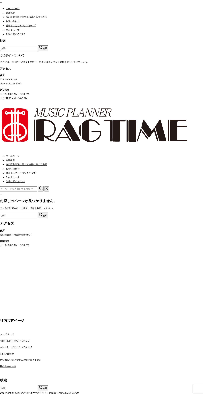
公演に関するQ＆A (15, 34)
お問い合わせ (13, 21)
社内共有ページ (8, 366)
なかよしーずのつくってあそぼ (16, 347)
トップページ (7, 334)
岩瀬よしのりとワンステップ (21, 25)
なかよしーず (13, 30)
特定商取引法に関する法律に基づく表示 (26, 17)
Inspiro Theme (57, 392)
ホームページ (13, 8)
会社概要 (10, 13)
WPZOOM (74, 392)
